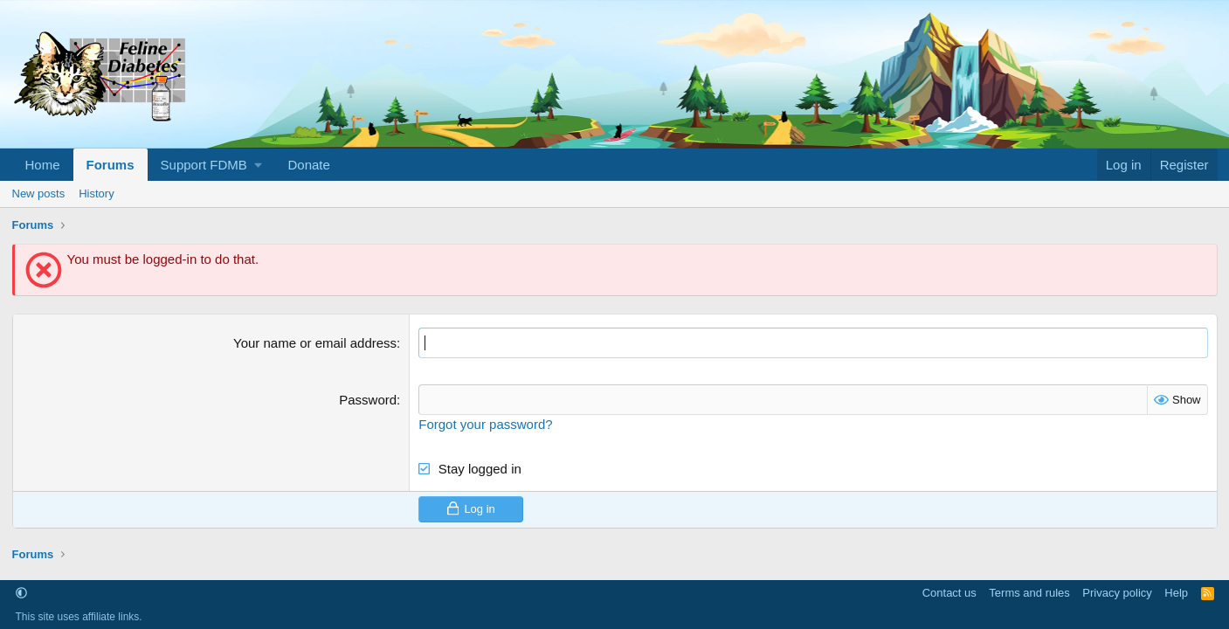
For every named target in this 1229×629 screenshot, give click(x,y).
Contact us (949, 592)
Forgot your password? (485, 424)
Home (42, 164)
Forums (110, 164)
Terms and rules (1029, 592)
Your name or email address (315, 342)
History (96, 193)
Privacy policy (1116, 592)
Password (368, 399)
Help (1176, 592)
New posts (39, 193)
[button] (211, 165)
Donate (308, 164)
